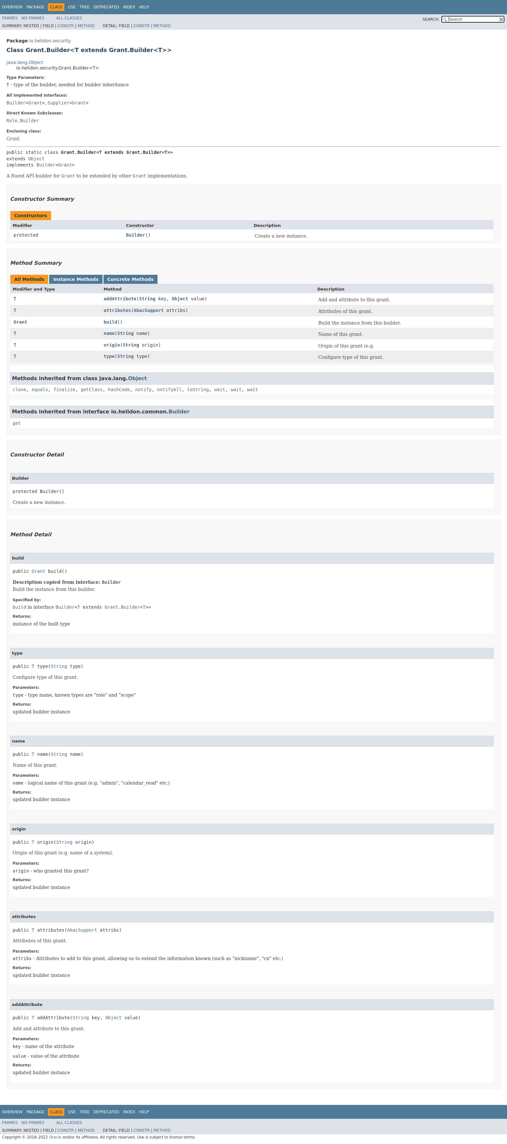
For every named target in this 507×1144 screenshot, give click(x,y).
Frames (10, 18)
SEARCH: (431, 19)
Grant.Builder (122, 607)
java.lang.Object (24, 62)
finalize (64, 389)
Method (86, 26)
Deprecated (106, 7)
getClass (91, 389)
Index (129, 7)
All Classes (69, 18)
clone (19, 389)
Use (72, 7)
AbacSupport (149, 310)
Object (36, 158)
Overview (12, 7)
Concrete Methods (130, 279)
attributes (117, 310)
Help (144, 7)
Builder (16, 102)
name (109, 333)
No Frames (33, 18)
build (110, 322)
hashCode (119, 389)
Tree (85, 7)
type (109, 356)
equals (40, 389)
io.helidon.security (50, 40)
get (17, 423)
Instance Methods (75, 279)
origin (112, 344)
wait (219, 389)
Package (35, 7)
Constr (66, 26)
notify (143, 389)
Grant (35, 102)
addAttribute (120, 298)
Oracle (55, 1137)
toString (198, 389)
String (147, 298)
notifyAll (169, 389)
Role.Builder (22, 120)
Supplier (58, 102)
